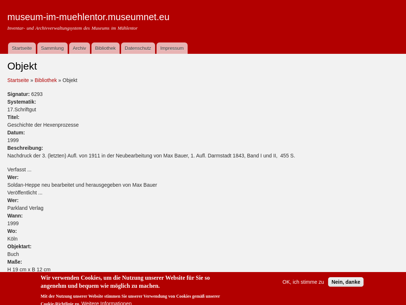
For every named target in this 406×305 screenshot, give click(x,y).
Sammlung (52, 48)
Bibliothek (105, 48)
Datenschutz (138, 48)
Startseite (22, 48)
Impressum (172, 48)
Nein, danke (345, 286)
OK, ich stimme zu (303, 286)
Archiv (79, 48)
